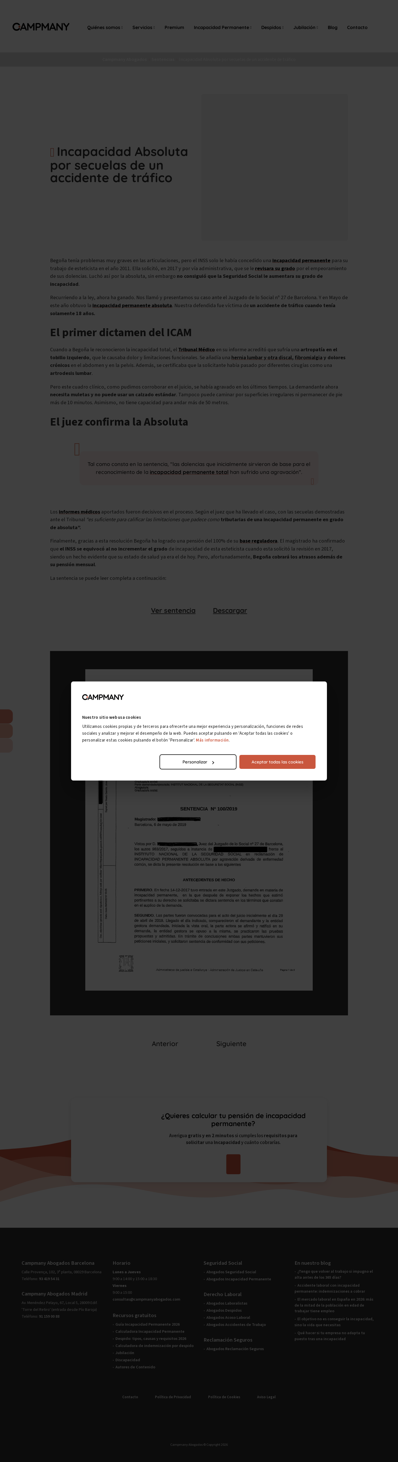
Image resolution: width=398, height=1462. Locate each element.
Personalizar (198, 762)
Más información (212, 740)
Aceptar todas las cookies (277, 762)
